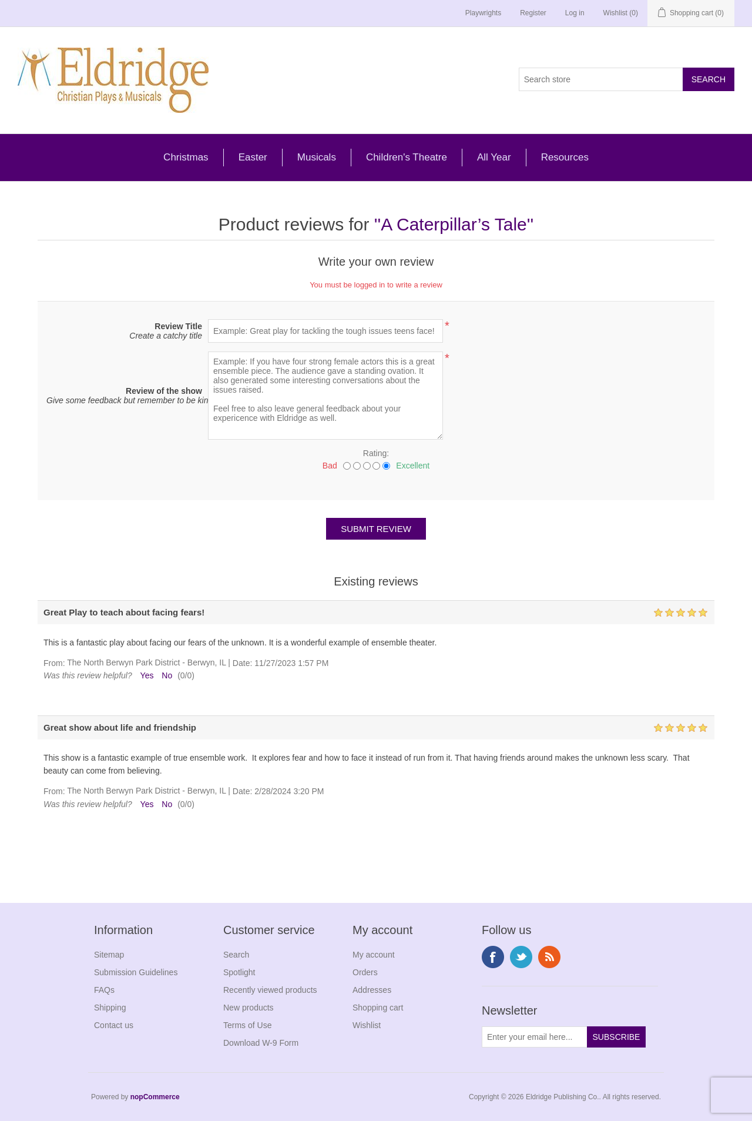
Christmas (186, 157)
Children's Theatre (406, 157)
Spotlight (239, 972)
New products (248, 1007)
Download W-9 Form (260, 1043)
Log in (575, 13)
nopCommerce (155, 1097)
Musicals (316, 157)
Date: (242, 663)
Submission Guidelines (135, 972)
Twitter (521, 957)
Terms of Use (247, 1025)
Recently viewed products (270, 990)
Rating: (376, 453)
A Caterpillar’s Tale (453, 224)
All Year (494, 157)
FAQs (104, 990)
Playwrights (483, 13)
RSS (549, 957)
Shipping (110, 1007)
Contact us (113, 1025)
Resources (565, 157)
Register (533, 13)
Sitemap (109, 954)
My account (373, 954)
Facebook (493, 957)
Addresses (371, 990)
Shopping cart (377, 1007)
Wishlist (366, 1025)
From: (54, 663)
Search (236, 954)
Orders (365, 972)
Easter (253, 157)
